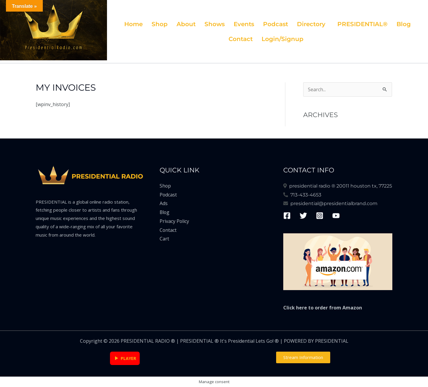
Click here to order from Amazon (322, 307)
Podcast (275, 24)
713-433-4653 (304, 195)
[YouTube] (336, 215)
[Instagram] (319, 215)
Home (133, 24)
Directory (311, 24)
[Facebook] (287, 215)
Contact (241, 39)
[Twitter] (303, 215)
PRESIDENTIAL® (362, 24)
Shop (160, 24)
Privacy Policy (174, 221)
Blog (403, 24)
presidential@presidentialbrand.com (332, 203)
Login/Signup (282, 39)
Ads (164, 203)
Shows (214, 24)
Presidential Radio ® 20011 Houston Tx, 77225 (339, 186)
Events (244, 24)
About (186, 24)
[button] (312, 24)
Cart (164, 238)
